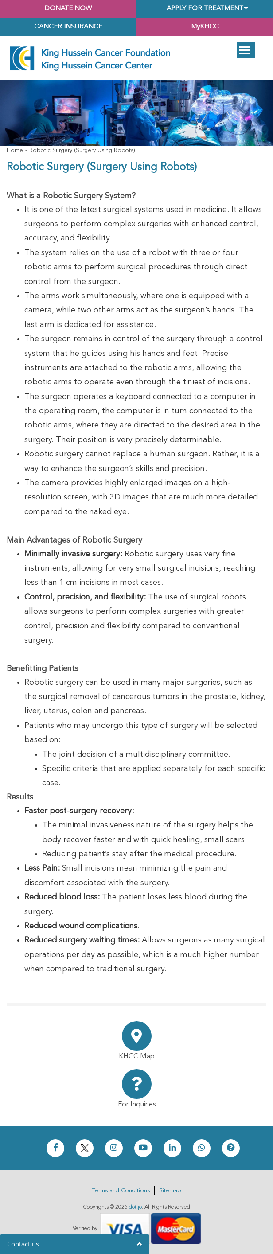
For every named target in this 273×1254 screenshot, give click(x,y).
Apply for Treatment (205, 8)
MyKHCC (205, 27)
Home (15, 150)
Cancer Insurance (68, 27)
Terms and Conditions (121, 1191)
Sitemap (170, 1191)
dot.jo (135, 1207)
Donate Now (68, 8)
